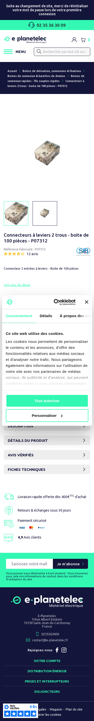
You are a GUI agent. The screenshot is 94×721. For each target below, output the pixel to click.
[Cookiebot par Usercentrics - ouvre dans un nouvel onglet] (56, 302)
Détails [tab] (46, 316)
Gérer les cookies (48, 714)
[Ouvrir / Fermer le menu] (15, 51)
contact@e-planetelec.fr (50, 640)
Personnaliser (47, 415)
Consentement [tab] (19, 316)
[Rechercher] (62, 51)
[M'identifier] (74, 39)
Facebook (56, 650)
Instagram (63, 650)
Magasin (56, 709)
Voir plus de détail (17, 285)
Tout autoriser (47, 401)
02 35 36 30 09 (47, 25)
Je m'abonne (68, 564)
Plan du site (74, 709)
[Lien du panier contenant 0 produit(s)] (85, 39)
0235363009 (50, 634)
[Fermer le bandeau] (86, 302)
